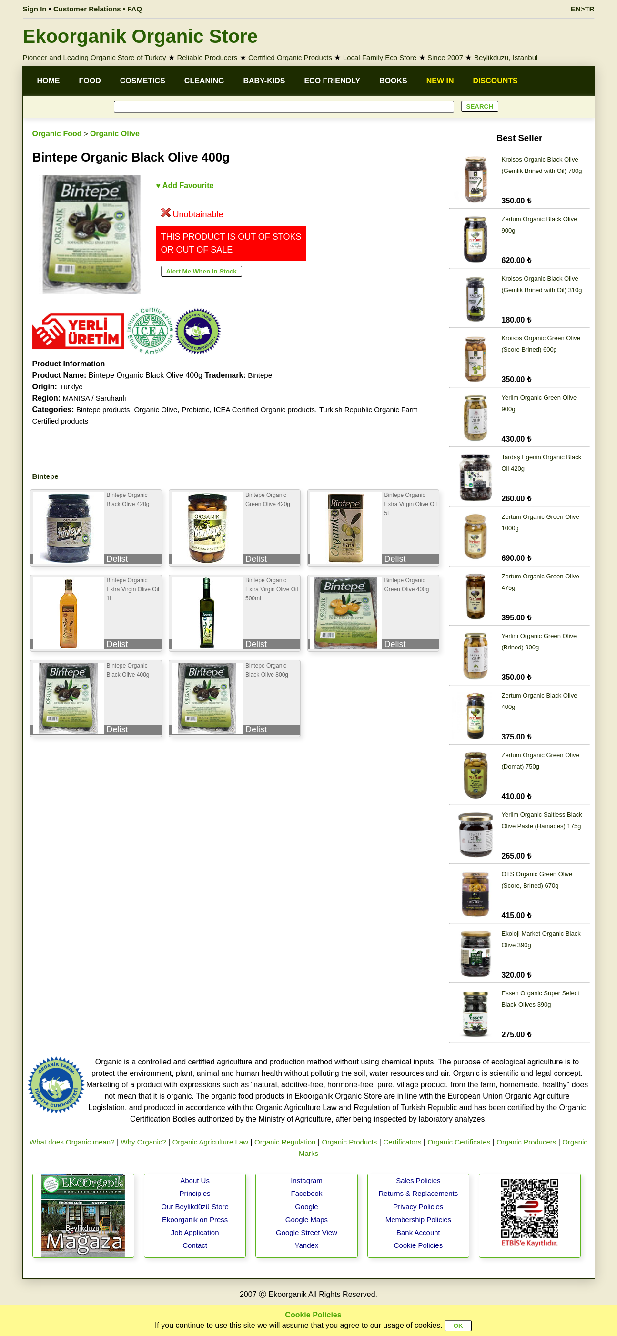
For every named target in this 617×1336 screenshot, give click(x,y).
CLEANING (204, 81)
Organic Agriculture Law (210, 1142)
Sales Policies (418, 1180)
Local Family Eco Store (379, 57)
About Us (195, 1180)
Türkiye (70, 387)
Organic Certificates (458, 1142)
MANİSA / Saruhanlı (94, 398)
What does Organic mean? (72, 1142)
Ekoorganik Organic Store (140, 36)
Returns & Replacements (418, 1193)
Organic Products (349, 1142)
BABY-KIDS (264, 81)
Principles (195, 1193)
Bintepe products (103, 409)
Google (306, 1207)
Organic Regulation (284, 1142)
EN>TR (583, 9)
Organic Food (57, 134)
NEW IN (440, 81)
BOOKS (393, 81)
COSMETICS (142, 81)
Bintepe (260, 375)
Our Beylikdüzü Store (195, 1207)
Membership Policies (418, 1219)
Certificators (402, 1142)
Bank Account (418, 1232)
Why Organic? (143, 1142)
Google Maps (306, 1219)
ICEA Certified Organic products (264, 409)
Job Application (195, 1232)
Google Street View (306, 1232)
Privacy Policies (418, 1207)
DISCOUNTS (495, 81)
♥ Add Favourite (185, 186)
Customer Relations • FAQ (97, 9)
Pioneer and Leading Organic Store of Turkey (94, 57)
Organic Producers (526, 1142)
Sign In (35, 9)
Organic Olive (115, 134)
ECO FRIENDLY (332, 81)
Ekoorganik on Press (195, 1219)
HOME (48, 81)
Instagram (307, 1180)
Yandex (307, 1245)
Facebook (307, 1193)
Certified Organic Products (290, 57)
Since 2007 (445, 57)
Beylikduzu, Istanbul (505, 57)
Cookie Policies (418, 1245)
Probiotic (195, 409)
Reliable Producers (207, 57)
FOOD (90, 81)
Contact (194, 1245)
